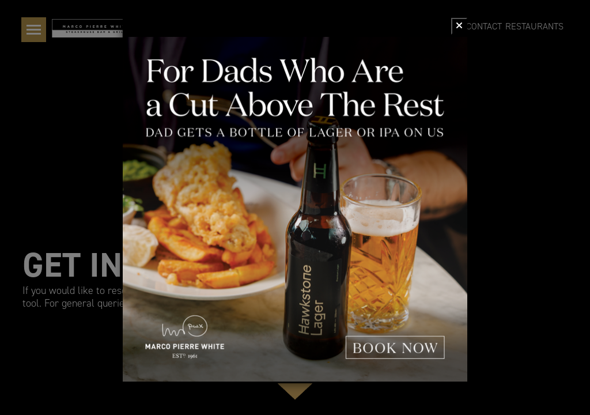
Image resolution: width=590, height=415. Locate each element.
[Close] (459, 26)
